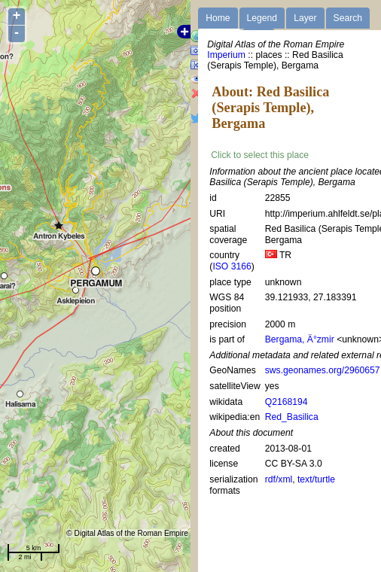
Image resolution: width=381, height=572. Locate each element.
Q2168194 (286, 402)
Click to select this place (260, 155)
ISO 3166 (231, 266)
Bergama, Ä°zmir (299, 339)
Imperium (226, 55)
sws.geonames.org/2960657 (322, 370)
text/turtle (316, 479)
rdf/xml (278, 479)
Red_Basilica (292, 417)
